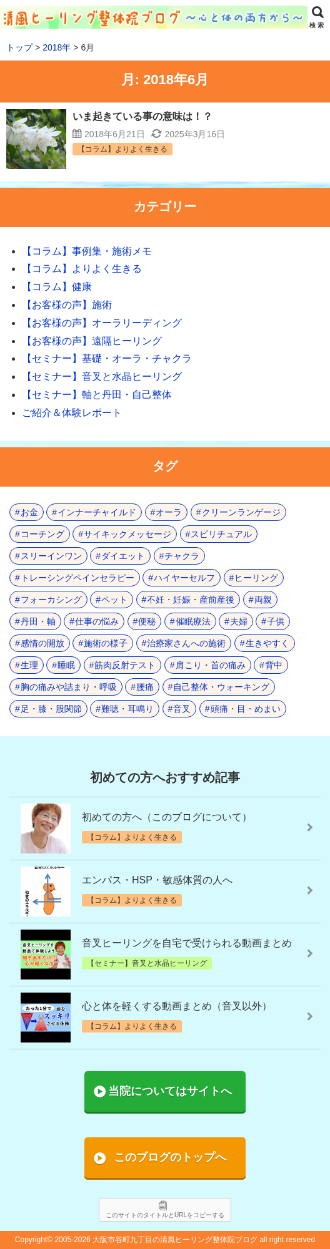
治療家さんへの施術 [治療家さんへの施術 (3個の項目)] (186, 643)
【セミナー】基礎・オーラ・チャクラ (107, 358)
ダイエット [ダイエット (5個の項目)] (123, 556)
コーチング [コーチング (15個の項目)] (42, 534)
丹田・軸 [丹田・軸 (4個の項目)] (38, 621)
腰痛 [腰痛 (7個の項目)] (145, 687)
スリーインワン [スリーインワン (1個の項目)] (51, 556)
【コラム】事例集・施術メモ (87, 251)
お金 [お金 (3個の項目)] (29, 512)
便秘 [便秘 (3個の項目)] (147, 621)
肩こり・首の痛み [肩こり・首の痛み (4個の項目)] (211, 665)
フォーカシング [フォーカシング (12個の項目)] (51, 600)
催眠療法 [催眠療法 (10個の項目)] (193, 621)
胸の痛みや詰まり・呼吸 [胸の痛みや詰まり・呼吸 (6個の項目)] (69, 687)
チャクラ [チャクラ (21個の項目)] (181, 556)
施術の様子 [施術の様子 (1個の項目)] (106, 643)
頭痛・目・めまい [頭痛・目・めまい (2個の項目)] (246, 709)
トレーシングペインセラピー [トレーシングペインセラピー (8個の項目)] (77, 578)
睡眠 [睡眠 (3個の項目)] (66, 665)
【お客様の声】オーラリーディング (102, 323)
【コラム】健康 (57, 286)
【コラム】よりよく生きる (82, 268)
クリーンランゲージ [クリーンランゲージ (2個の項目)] (241, 512)
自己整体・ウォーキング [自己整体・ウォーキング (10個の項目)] (221, 687)
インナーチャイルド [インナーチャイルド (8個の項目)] (97, 512)
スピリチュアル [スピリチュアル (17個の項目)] (221, 534)
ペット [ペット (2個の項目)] (114, 600)
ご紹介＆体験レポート (72, 412)
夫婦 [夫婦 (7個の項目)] (239, 621)
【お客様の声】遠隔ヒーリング (92, 341)
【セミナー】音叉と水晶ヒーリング (102, 376)
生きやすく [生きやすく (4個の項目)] (267, 643)
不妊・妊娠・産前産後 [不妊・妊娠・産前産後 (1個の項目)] (190, 600)
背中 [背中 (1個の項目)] (273, 665)
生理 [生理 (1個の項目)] (29, 665)
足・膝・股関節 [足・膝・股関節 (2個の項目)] (51, 709)
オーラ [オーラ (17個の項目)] (169, 512)
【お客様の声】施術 (67, 304)
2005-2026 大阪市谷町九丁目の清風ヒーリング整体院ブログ (156, 1239)
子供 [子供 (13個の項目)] (275, 621)
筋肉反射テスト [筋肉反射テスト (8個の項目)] (125, 665)
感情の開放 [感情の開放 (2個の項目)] (42, 643)
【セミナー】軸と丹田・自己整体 (97, 394)
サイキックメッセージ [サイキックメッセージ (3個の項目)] (127, 534)
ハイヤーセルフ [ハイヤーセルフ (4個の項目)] (184, 578)
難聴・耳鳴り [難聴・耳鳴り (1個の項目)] (127, 709)
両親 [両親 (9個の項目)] (263, 600)
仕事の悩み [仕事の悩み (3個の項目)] (97, 621)
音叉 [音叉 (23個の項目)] (182, 709)
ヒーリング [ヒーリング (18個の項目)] (256, 578)
